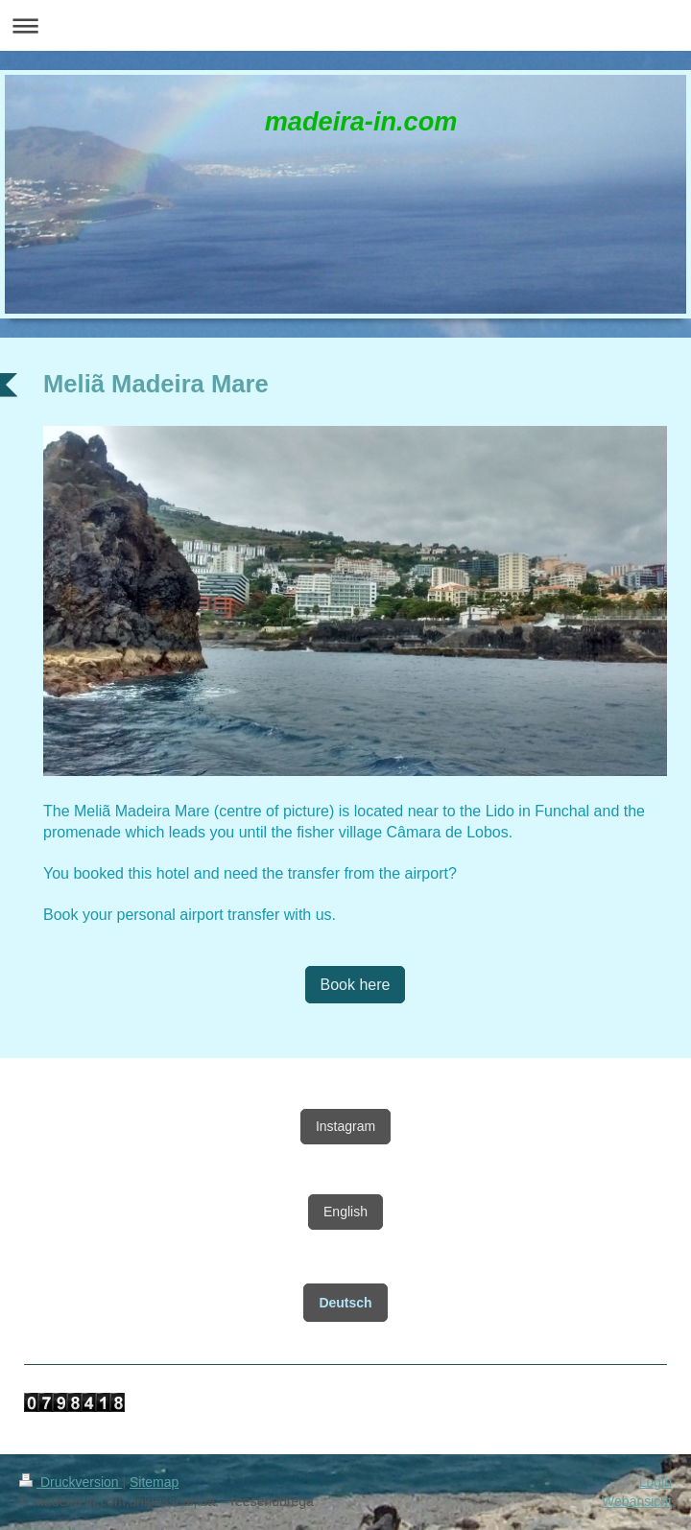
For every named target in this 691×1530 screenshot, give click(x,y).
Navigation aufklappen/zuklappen (345, 25)
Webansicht (637, 1501)
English (345, 1211)
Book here (356, 985)
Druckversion (70, 1482)
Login (655, 1482)
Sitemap (154, 1482)
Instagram (345, 1126)
